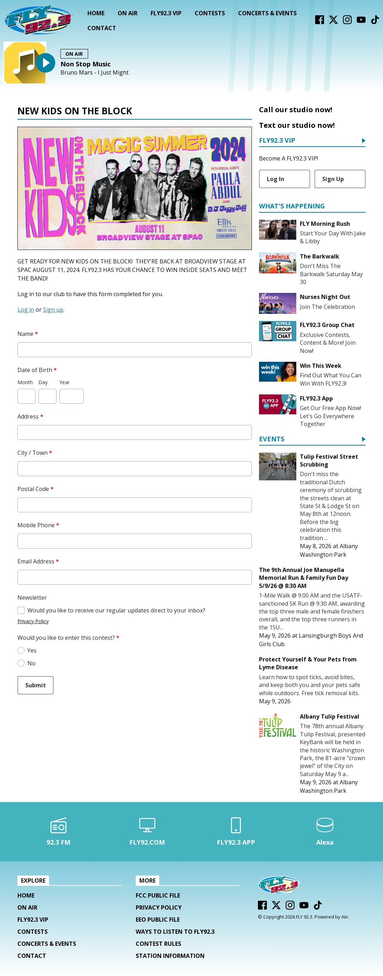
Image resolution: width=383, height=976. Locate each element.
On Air (127, 13)
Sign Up (333, 179)
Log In (275, 179)
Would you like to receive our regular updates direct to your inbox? (116, 610)
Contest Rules (158, 944)
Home (95, 13)
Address (30, 416)
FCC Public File (158, 895)
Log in (25, 309)
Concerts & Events (267, 13)
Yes (32, 650)
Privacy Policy (33, 621)
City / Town (34, 453)
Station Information (170, 956)
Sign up (53, 309)
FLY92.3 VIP (166, 13)
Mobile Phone (38, 525)
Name (27, 334)
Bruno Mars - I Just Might (94, 72)
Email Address (38, 561)
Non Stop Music (85, 64)
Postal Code (35, 489)
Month (25, 382)
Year (64, 382)
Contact (101, 28)
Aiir (344, 917)
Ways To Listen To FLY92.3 (175, 932)
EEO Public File (158, 919)
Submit (35, 685)
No (31, 663)
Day (43, 382)
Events (271, 439)
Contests (210, 13)
